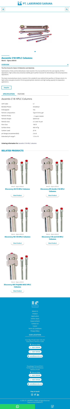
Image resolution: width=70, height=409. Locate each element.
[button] (35, 51)
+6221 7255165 (35, 347)
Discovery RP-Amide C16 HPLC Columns (52, 190)
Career (35, 326)
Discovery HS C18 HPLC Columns (17, 237)
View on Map (35, 344)
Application (35, 316)
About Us (35, 311)
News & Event (35, 321)
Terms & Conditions (35, 328)
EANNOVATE (39, 402)
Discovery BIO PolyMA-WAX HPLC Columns (17, 286)
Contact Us (35, 323)
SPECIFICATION (9, 94)
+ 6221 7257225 (35, 352)
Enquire (6, 87)
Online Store (35, 319)
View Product (17, 195)
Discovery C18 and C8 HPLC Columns (52, 238)
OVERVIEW (35, 65)
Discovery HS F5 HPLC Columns (17, 189)
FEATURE (21, 94)
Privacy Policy (35, 331)
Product (35, 314)
